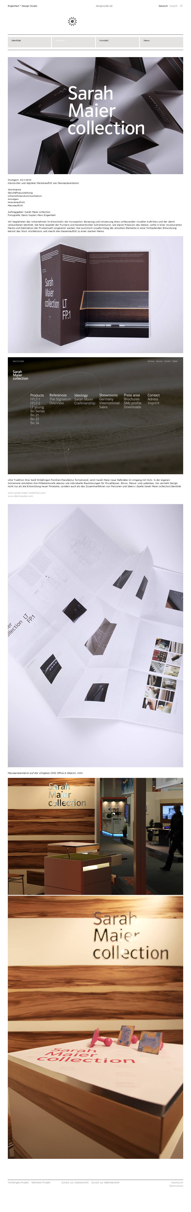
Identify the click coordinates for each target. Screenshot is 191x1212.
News (147, 40)
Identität (16, 40)
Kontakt (104, 40)
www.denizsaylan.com (20, 496)
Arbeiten (60, 40)
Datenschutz (176, 1186)
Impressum (177, 1182)
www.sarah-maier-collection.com (27, 493)
